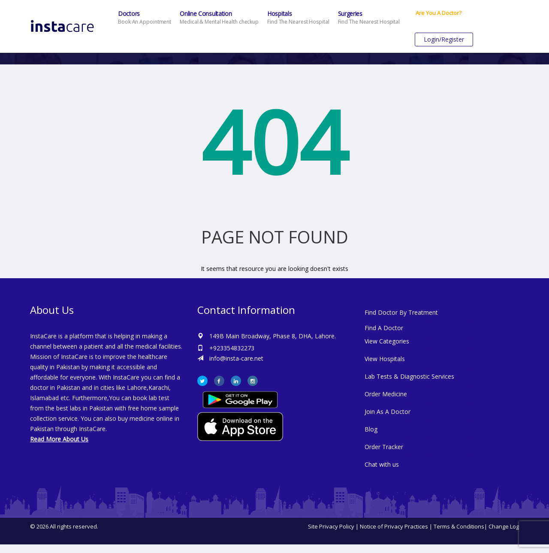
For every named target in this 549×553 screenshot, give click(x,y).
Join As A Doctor (387, 411)
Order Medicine (386, 394)
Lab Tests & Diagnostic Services (409, 376)
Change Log (504, 526)
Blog (371, 429)
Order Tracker (384, 447)
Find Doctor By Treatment (401, 312)
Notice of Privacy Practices (394, 526)
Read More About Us (59, 439)
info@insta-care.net (236, 358)
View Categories (387, 341)
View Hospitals (385, 359)
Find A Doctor (384, 328)
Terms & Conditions (459, 526)
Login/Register (444, 39)
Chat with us (382, 464)
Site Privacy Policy (331, 526)
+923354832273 (231, 348)
